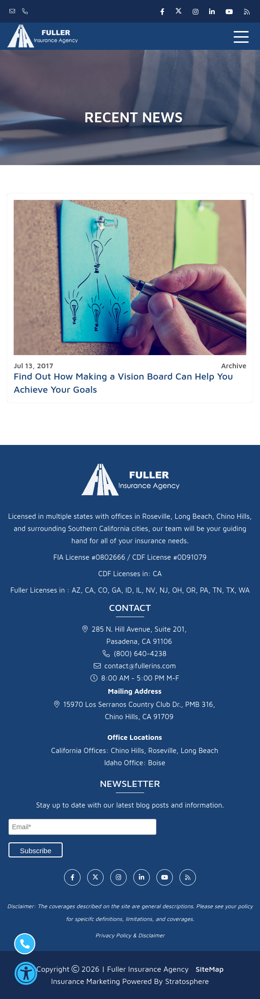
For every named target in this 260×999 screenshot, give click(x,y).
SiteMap (209, 969)
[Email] (82, 827)
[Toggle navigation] (243, 36)
